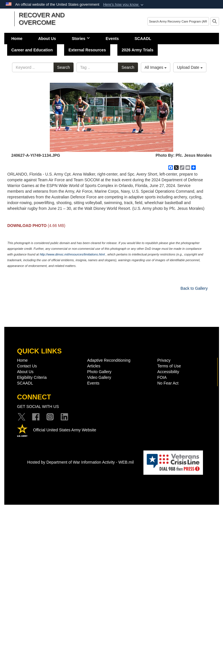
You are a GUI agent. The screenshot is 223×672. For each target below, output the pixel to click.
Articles (93, 366)
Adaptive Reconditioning (109, 360)
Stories (81, 38)
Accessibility (168, 371)
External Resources (87, 50)
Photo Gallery (99, 371)
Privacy (164, 360)
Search (63, 67)
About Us (47, 38)
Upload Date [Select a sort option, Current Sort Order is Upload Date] (190, 67)
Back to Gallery (194, 288)
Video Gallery (99, 377)
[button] (124, 4)
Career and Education (32, 50)
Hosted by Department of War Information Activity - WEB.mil (80, 462)
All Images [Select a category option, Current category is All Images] (156, 67)
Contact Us (27, 366)
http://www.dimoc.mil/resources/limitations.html (72, 254)
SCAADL (143, 38)
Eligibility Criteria (32, 377)
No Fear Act (168, 383)
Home (17, 38)
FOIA (162, 377)
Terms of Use (169, 366)
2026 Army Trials (137, 50)
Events (112, 38)
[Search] (178, 21)
